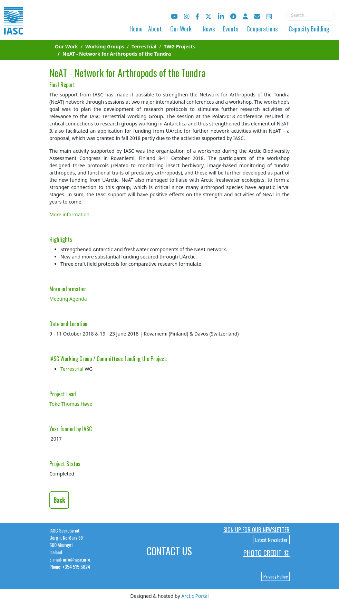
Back (59, 500)
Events (230, 28)
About (155, 28)
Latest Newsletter (271, 539)
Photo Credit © (266, 553)
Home (136, 28)
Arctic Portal (195, 596)
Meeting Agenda (68, 298)
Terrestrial (72, 369)
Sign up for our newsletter (256, 530)
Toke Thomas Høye (70, 404)
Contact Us (169, 551)
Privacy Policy (275, 576)
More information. (70, 214)
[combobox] (311, 15)
